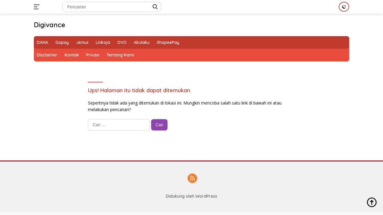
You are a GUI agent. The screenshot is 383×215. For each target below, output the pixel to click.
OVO (122, 42)
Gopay (62, 42)
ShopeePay (168, 42)
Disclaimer (47, 55)
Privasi (92, 55)
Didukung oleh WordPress (191, 196)
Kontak (72, 55)
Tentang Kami (120, 55)
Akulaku (142, 42)
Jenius (82, 42)
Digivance (49, 25)
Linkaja (103, 42)
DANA (42, 42)
